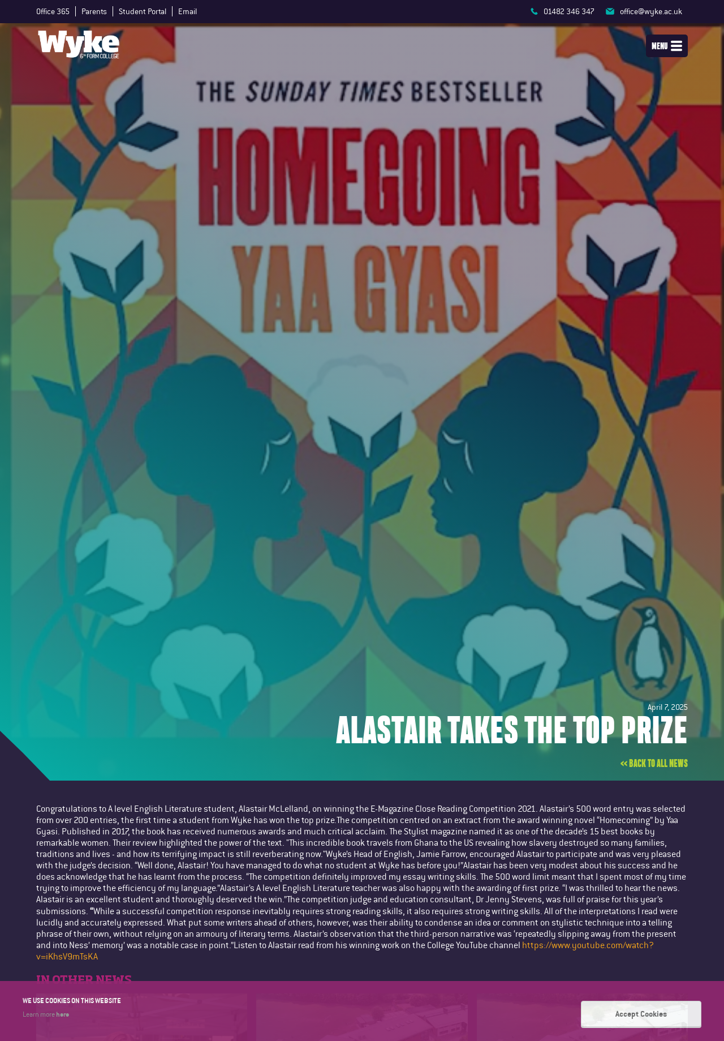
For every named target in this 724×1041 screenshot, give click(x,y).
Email (187, 11)
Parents (94, 11)
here (62, 1013)
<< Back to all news (654, 763)
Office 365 (53, 11)
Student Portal (142, 11)
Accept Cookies (641, 1014)
